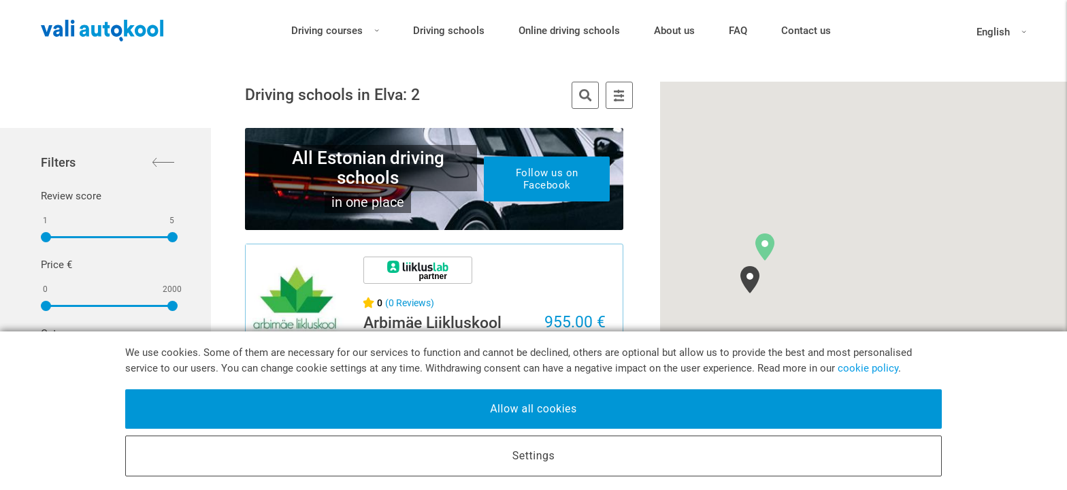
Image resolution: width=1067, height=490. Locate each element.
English (1001, 32)
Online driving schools (569, 30)
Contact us (806, 30)
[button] (765, 247)
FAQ (738, 30)
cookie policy (868, 368)
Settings (533, 455)
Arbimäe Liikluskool (432, 323)
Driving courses (335, 28)
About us (674, 30)
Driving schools (449, 30)
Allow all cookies (533, 408)
